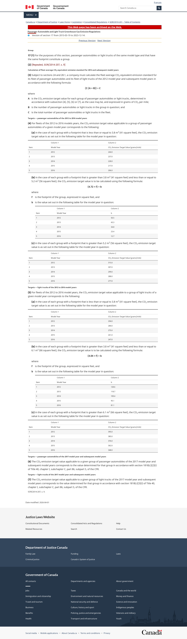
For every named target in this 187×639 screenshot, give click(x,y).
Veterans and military (125, 613)
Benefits (29, 613)
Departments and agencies (83, 581)
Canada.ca (30, 22)
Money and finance (124, 596)
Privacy (107, 633)
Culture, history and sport (82, 607)
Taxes (73, 590)
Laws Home (64, 22)
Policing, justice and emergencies (86, 613)
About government (124, 581)
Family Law (30, 553)
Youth (119, 618)
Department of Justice (47, 22)
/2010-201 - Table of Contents (125, 22)
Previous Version (87, 40)
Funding (74, 553)
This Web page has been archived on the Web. (95, 27)
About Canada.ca (69, 633)
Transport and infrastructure (84, 618)
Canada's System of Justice (83, 559)
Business (30, 607)
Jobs (27, 590)
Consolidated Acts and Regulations (86, 523)
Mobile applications (49, 633)
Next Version (104, 40)
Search (74, 529)
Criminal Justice (32, 559)
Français (157, 2)
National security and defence (84, 602)
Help (118, 523)
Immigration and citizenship (38, 596)
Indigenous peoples (125, 607)
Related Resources (34, 529)
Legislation (77, 22)
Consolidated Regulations (95, 22)
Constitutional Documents (37, 523)
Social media (31, 633)
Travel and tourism (34, 602)
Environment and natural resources (87, 596)
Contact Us (121, 529)
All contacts (31, 581)
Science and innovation (126, 602)
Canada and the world (126, 590)
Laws (118, 553)
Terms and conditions (90, 633)
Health (28, 618)
